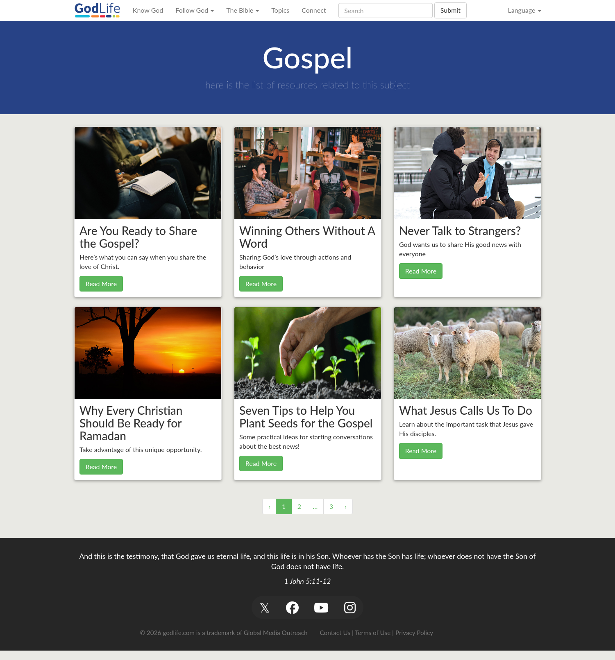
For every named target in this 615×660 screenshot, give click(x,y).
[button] (265, 607)
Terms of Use (372, 632)
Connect (314, 10)
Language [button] (524, 10)
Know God (148, 10)
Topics (280, 10)
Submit (450, 10)
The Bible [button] (242, 10)
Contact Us (335, 632)
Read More (101, 283)
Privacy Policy (414, 632)
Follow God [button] (194, 10)
